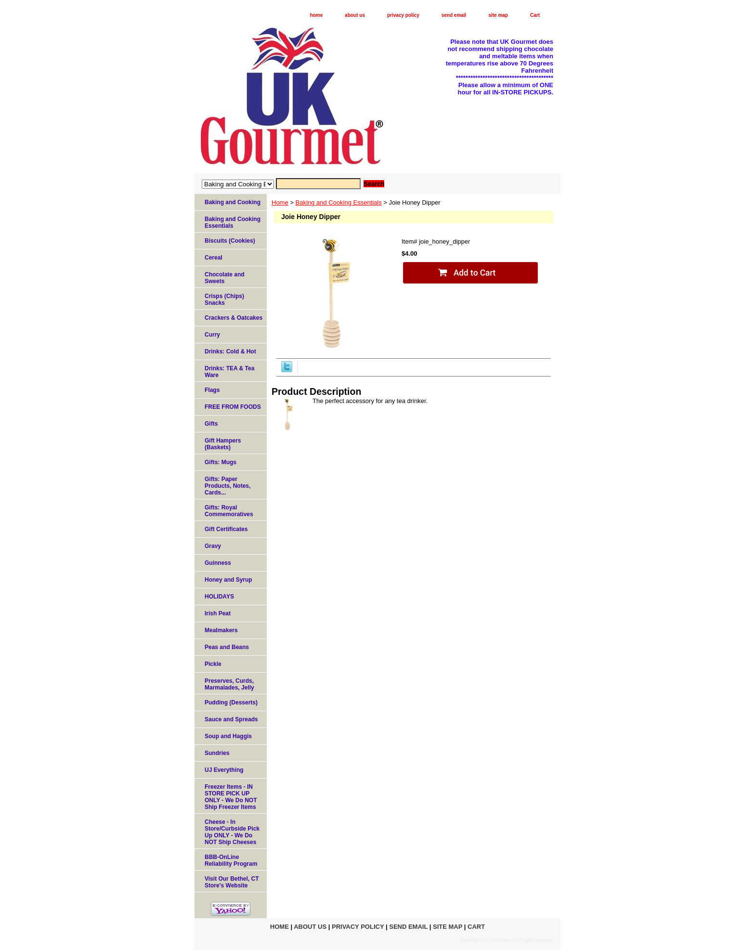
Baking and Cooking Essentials (339, 202)
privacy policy (403, 15)
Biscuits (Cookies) (230, 240)
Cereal (213, 257)
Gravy (213, 546)
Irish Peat (218, 613)
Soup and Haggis (228, 736)
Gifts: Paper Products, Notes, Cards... (227, 486)
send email (454, 15)
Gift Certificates (226, 529)
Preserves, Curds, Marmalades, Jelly (229, 684)
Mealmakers (221, 630)
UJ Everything (224, 770)
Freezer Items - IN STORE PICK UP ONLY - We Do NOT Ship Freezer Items (231, 796)
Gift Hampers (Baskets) (223, 444)
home (316, 15)
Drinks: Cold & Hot (230, 351)
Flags (212, 390)
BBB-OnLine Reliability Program (231, 860)
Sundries (217, 753)
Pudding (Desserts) (231, 702)
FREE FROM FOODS (233, 406)
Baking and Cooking (232, 202)
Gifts (211, 423)
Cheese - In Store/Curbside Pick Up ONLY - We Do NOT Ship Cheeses (232, 832)
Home (280, 202)
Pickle (213, 664)
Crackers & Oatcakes (233, 317)
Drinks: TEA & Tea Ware (229, 371)
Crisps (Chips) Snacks (224, 299)
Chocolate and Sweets (225, 278)
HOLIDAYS (219, 596)
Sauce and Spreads (231, 719)
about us (355, 15)
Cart (535, 15)
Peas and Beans (227, 647)
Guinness (218, 563)
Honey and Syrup (228, 579)
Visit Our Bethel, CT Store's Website (232, 882)
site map (498, 15)
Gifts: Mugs (220, 462)
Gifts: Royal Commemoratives (229, 511)
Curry (212, 334)
